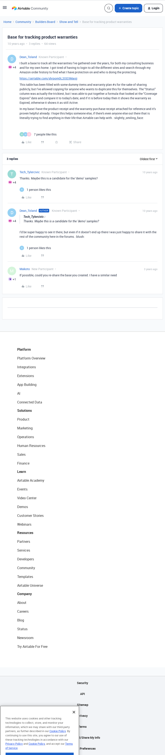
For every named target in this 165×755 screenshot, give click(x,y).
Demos (22, 506)
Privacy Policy (14, 751)
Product (23, 419)
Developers (25, 559)
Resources (25, 532)
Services (23, 550)
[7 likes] (38, 134)
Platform (24, 349)
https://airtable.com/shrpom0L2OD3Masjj (48, 78)
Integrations (26, 367)
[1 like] (35, 189)
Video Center (27, 498)
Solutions (24, 410)
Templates (25, 576)
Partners (23, 541)
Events (22, 489)
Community (23, 22)
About (21, 602)
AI (18, 393)
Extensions (25, 375)
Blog (20, 620)
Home (7, 22)
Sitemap (82, 705)
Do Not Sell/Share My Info (82, 737)
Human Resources (31, 445)
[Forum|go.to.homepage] (30, 8)
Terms (82, 727)
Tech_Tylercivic (30, 172)
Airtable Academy (30, 480)
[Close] (74, 719)
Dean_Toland (28, 57)
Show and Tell (68, 22)
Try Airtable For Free (32, 646)
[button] (4, 9)
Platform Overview (31, 358)
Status (22, 629)
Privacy (83, 716)
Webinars (24, 524)
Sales (21, 454)
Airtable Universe (30, 585)
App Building (27, 384)
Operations (25, 437)
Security (82, 683)
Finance (23, 463)
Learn (21, 471)
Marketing (25, 428)
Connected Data (29, 402)
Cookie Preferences (83, 748)
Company (24, 593)
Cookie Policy (57, 738)
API (82, 694)
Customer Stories (30, 515)
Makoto (25, 269)
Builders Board (45, 22)
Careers (23, 611)
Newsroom (25, 637)
